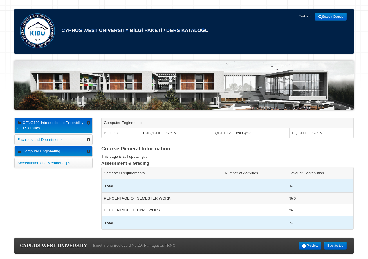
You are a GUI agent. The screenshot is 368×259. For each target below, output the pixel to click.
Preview (310, 246)
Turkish (305, 16)
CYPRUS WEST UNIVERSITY (53, 246)
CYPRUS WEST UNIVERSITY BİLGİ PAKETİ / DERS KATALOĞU (114, 30)
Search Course (330, 17)
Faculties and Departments (39, 139)
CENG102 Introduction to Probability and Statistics (50, 125)
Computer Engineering (38, 151)
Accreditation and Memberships (43, 163)
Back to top (335, 245)
